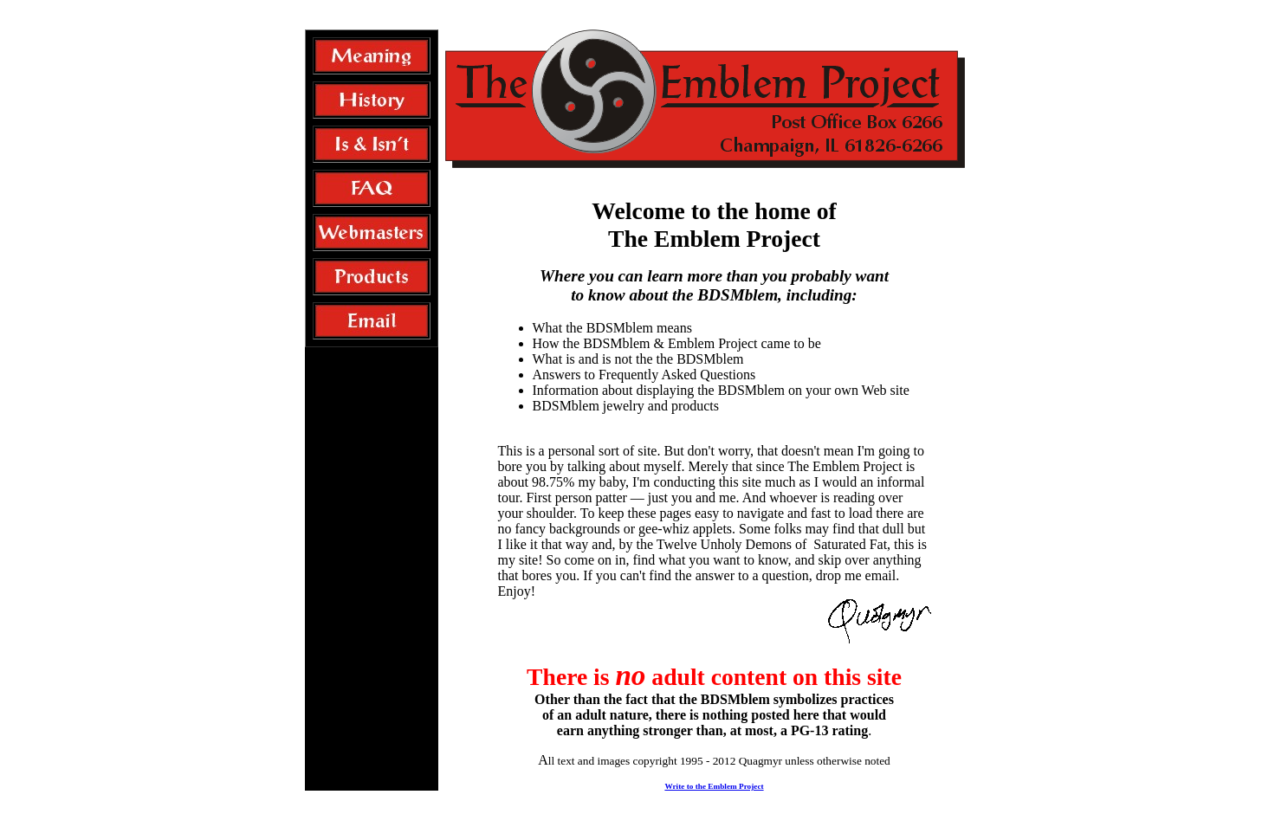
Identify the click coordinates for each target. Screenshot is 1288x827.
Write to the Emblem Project (713, 786)
